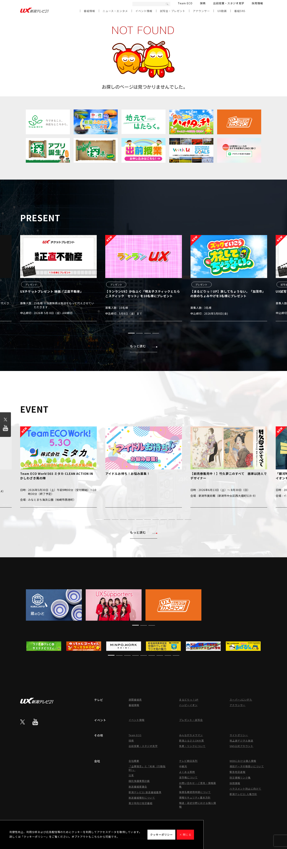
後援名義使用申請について (195, 792)
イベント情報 (143, 11)
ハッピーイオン (188, 705)
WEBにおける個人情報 (243, 761)
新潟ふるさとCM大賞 (191, 740)
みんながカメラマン (191, 735)
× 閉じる (185, 834)
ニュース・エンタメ (115, 11)
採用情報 (257, 3)
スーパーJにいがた (241, 699)
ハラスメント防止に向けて (245, 788)
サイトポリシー (239, 735)
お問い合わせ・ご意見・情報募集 (197, 784)
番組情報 (89, 11)
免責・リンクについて (192, 746)
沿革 (131, 775)
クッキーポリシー (161, 834)
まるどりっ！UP (188, 699)
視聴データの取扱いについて (247, 766)
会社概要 (134, 761)
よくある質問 (187, 772)
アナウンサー (201, 11)
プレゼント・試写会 (191, 720)
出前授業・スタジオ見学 (228, 3)
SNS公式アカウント (241, 746)
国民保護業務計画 (139, 781)
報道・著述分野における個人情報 (197, 804)
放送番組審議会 (138, 786)
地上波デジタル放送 (241, 740)
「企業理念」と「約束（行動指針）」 (147, 768)
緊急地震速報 (237, 772)
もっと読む (143, 346)
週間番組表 (135, 699)
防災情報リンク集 (240, 777)
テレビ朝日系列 (188, 761)
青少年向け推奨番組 (140, 803)
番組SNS (239, 11)
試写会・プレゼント (172, 11)
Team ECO (185, 3)
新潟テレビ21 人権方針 (243, 794)
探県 (203, 3)
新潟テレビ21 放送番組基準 (145, 792)
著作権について (188, 777)
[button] (99, 519)
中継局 (183, 766)
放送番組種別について (142, 797)
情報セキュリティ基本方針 (195, 797)
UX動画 (222, 11)
